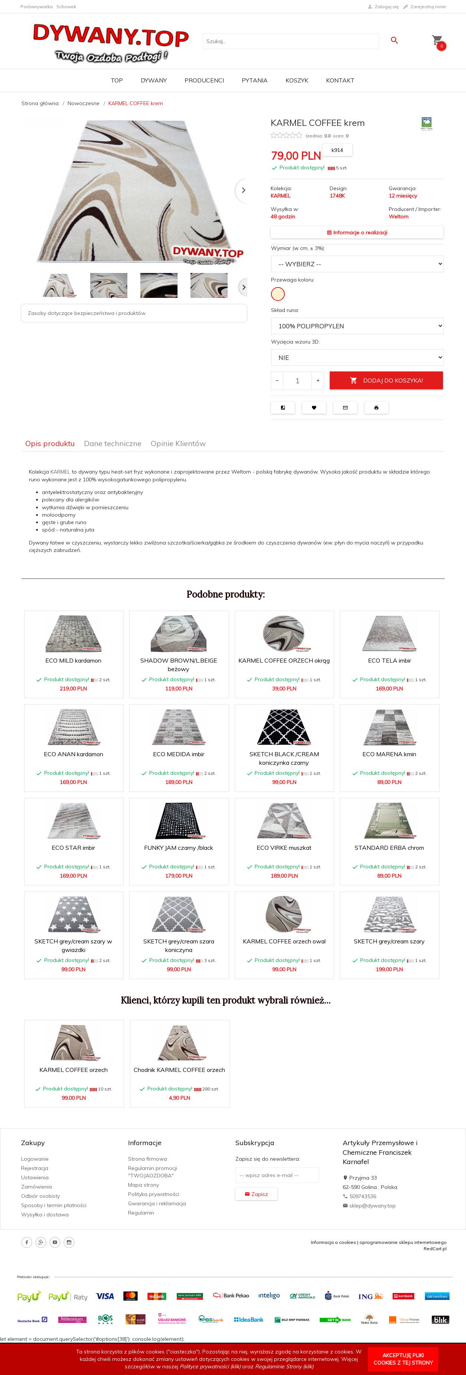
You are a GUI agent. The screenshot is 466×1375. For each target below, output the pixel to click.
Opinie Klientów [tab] (178, 443)
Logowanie (35, 1158)
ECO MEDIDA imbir (178, 754)
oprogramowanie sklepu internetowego (403, 1242)
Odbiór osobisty (40, 1196)
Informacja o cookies (333, 1242)
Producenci (204, 80)
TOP (117, 80)
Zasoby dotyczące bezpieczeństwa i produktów (87, 313)
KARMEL (61, 471)
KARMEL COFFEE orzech (73, 1069)
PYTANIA (255, 80)
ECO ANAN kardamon (73, 754)
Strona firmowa (147, 1158)
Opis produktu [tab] (50, 443)
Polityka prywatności (153, 1194)
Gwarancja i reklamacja (157, 1203)
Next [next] (242, 287)
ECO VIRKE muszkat (284, 847)
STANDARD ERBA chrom (389, 847)
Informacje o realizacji (357, 232)
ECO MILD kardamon (73, 660)
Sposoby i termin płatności (54, 1205)
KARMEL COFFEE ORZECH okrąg (284, 660)
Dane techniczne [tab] (112, 443)
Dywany (154, 80)
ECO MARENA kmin (389, 754)
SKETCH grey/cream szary (389, 941)
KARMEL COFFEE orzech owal (284, 941)
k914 (337, 150)
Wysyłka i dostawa (45, 1214)
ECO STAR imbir (73, 847)
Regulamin (141, 1212)
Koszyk (297, 80)
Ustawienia (35, 1177)
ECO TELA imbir (389, 660)
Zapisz (256, 1194)
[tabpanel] (233, 515)
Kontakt (340, 80)
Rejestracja (34, 1168)
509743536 (359, 1196)
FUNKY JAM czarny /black (178, 847)
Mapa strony (143, 1184)
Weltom (398, 216)
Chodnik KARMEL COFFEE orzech (179, 1069)
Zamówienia (36, 1186)
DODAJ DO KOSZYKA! (386, 380)
